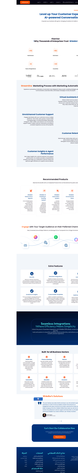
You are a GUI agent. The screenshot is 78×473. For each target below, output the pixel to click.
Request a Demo (71, 26)
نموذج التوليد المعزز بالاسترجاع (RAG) (42, 458)
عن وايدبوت (8, 456)
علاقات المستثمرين (7, 458)
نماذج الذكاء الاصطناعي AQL (51, 2)
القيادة (9, 462)
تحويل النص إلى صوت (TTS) (43, 462)
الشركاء (9, 460)
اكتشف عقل (61, 2)
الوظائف (9, 466)
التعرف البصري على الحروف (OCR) (42, 460)
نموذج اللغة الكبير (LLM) (44, 456)
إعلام (9, 464)
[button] (52, 2)
